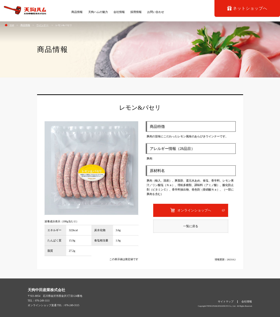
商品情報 (25, 25)
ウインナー (42, 25)
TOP (12, 25)
